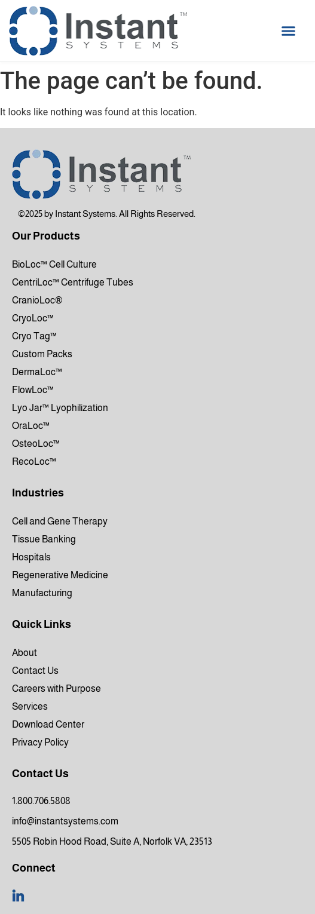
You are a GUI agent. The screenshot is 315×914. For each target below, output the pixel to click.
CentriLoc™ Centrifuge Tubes (72, 282)
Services (30, 706)
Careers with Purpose (56, 688)
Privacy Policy (40, 742)
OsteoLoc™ (36, 443)
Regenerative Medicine (60, 575)
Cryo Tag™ (34, 336)
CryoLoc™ (33, 318)
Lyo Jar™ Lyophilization (60, 408)
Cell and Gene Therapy (60, 521)
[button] (288, 31)
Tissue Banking (44, 539)
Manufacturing (42, 593)
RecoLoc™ (34, 461)
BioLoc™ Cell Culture (54, 264)
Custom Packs (42, 354)
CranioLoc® (37, 300)
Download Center (48, 724)
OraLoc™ (31, 426)
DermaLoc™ (37, 372)
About (24, 653)
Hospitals (31, 557)
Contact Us (35, 670)
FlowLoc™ (33, 390)
